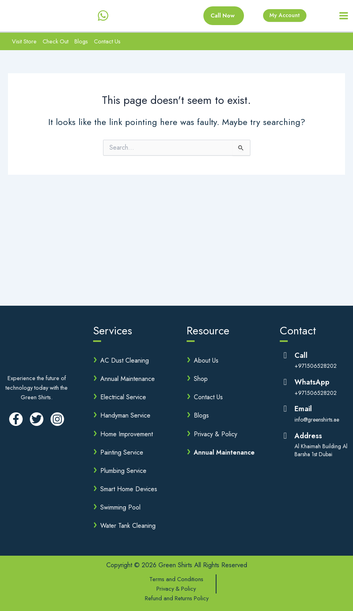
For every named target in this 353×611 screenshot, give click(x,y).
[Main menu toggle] (343, 17)
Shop (201, 378)
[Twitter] (36, 419)
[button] (216, 17)
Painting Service (121, 452)
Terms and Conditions (176, 579)
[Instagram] (57, 419)
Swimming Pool (120, 507)
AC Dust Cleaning (124, 360)
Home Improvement (126, 434)
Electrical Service (123, 397)
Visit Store (24, 43)
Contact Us (107, 43)
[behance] (110, 17)
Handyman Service (125, 415)
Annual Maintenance (127, 378)
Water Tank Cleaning (128, 525)
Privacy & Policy (215, 434)
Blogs (81, 43)
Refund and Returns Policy (177, 598)
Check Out (55, 43)
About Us (206, 360)
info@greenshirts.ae (316, 420)
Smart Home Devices (128, 489)
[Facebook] (16, 419)
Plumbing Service (123, 470)
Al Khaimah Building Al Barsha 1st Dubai (320, 450)
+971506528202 (315, 366)
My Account (282, 16)
